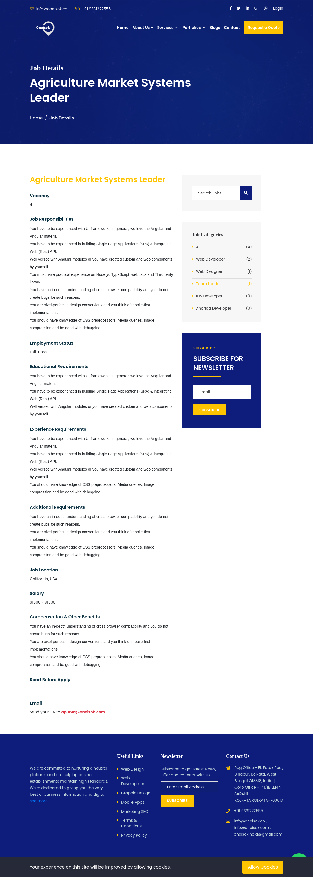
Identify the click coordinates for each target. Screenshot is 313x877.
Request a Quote (264, 27)
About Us (141, 27)
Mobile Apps (132, 802)
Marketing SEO (134, 811)
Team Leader (224, 284)
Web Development (134, 780)
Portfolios (194, 27)
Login (278, 8)
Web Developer (224, 259)
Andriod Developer (224, 308)
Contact (232, 27)
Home (122, 27)
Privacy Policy (134, 835)
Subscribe (177, 800)
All (224, 247)
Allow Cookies (263, 867)
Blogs (214, 27)
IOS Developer (224, 296)
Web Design (132, 769)
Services (167, 27)
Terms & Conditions (131, 823)
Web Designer (224, 271)
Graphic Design (135, 793)
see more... (40, 801)
